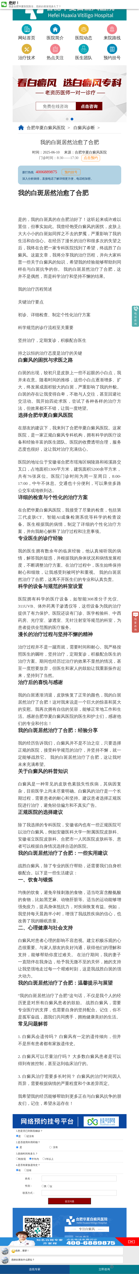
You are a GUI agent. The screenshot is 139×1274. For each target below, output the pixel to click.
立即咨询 (106, 1268)
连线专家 (34, 1269)
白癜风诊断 (84, 127)
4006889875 (47, 171)
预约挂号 (71, 172)
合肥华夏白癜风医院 (46, 127)
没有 (55, 1147)
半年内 (35, 1159)
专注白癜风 (87, 1229)
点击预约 (91, 158)
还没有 (30, 1136)
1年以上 (49, 1159)
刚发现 (22, 1159)
